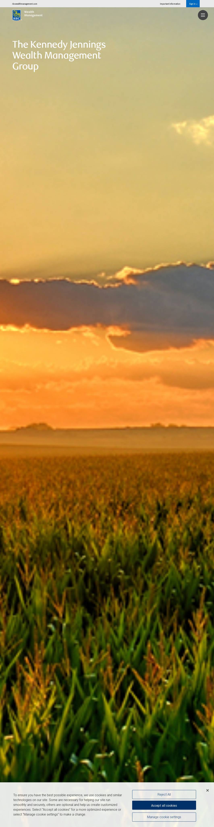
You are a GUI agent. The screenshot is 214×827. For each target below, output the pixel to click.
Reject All (164, 794)
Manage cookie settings (164, 818)
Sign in (193, 3)
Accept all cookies (164, 805)
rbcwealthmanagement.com (24, 3)
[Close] (207, 790)
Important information (170, 3)
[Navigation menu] (203, 15)
